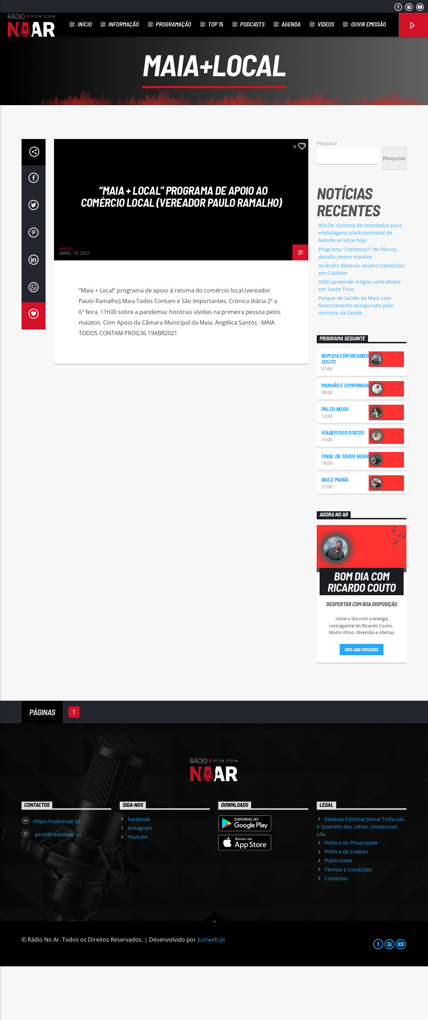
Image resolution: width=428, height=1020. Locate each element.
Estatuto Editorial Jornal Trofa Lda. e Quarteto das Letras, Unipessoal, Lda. (361, 880)
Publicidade (338, 914)
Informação (123, 24)
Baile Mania (335, 533)
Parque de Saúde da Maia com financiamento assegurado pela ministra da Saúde (356, 359)
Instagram (140, 881)
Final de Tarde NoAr (345, 509)
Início (85, 24)
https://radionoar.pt (57, 874)
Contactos (336, 932)
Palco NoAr (334, 462)
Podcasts (252, 24)
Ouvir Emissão (368, 24)
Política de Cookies (346, 905)
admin (66, 302)
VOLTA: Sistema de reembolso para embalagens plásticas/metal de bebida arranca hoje (360, 286)
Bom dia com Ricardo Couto (345, 412)
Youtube (138, 890)
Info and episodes (362, 703)
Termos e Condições (348, 923)
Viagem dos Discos (342, 486)
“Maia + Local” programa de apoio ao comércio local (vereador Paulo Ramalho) (181, 250)
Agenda (291, 24)
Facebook (139, 872)
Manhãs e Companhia (345, 438)
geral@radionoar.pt (57, 888)
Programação (173, 24)
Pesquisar (327, 197)
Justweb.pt (211, 993)
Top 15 (215, 24)
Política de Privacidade (351, 896)
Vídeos (325, 24)
